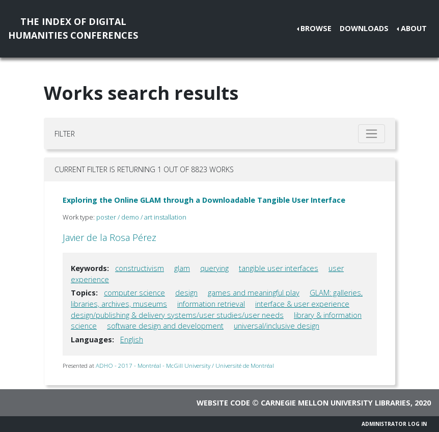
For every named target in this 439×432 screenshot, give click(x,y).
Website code (223, 403)
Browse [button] (316, 28)
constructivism (139, 268)
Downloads (364, 28)
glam (182, 268)
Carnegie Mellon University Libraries (335, 403)
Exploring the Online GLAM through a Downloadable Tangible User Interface (204, 200)
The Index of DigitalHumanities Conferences (73, 28)
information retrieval (211, 304)
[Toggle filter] (371, 133)
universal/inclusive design (276, 326)
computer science (134, 293)
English (131, 339)
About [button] (414, 28)
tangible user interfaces (278, 268)
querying (214, 268)
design (186, 293)
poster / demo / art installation (141, 217)
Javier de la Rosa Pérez (109, 237)
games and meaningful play (253, 293)
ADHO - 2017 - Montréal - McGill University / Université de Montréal (185, 365)
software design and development (165, 326)
